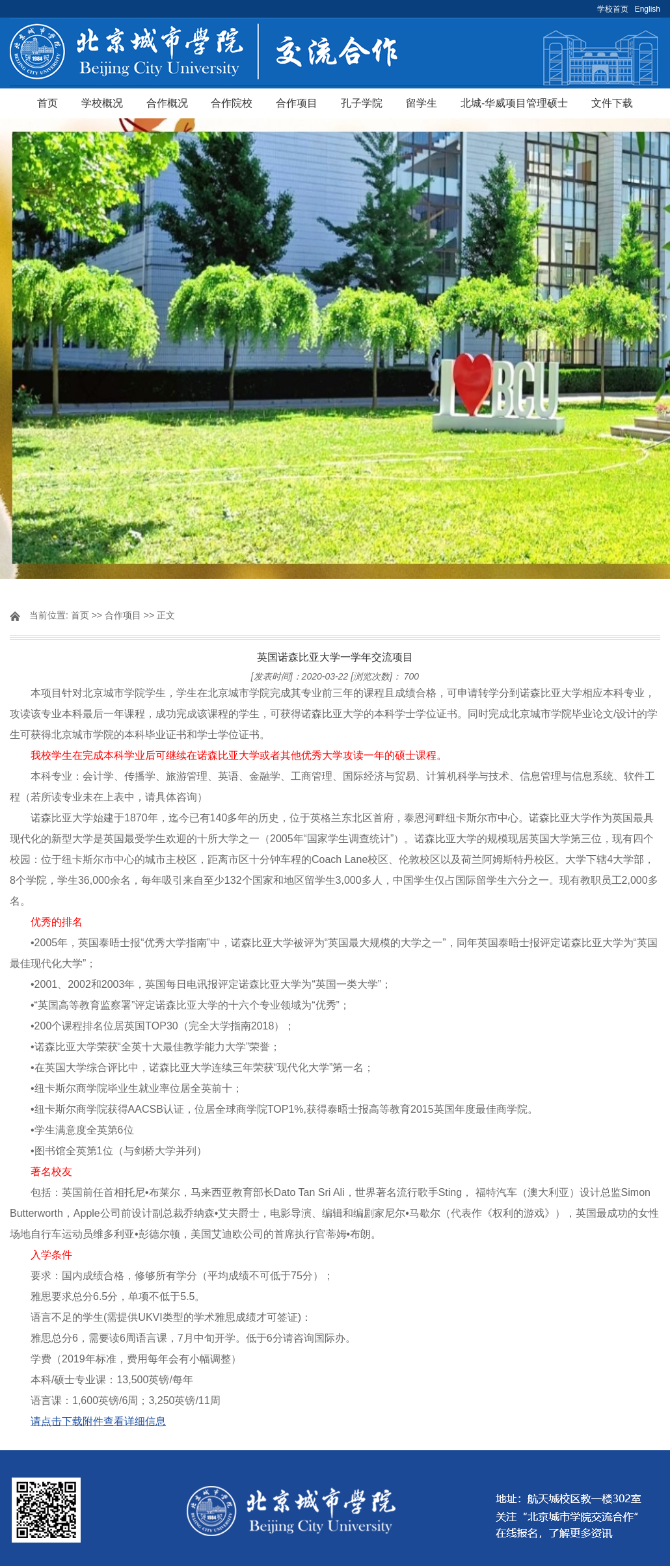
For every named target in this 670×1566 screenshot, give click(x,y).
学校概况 (102, 103)
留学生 (421, 103)
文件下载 (612, 103)
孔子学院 (361, 103)
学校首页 (612, 9)
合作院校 (231, 103)
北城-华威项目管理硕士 (514, 103)
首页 (47, 103)
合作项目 (296, 103)
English (647, 9)
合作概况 (167, 103)
